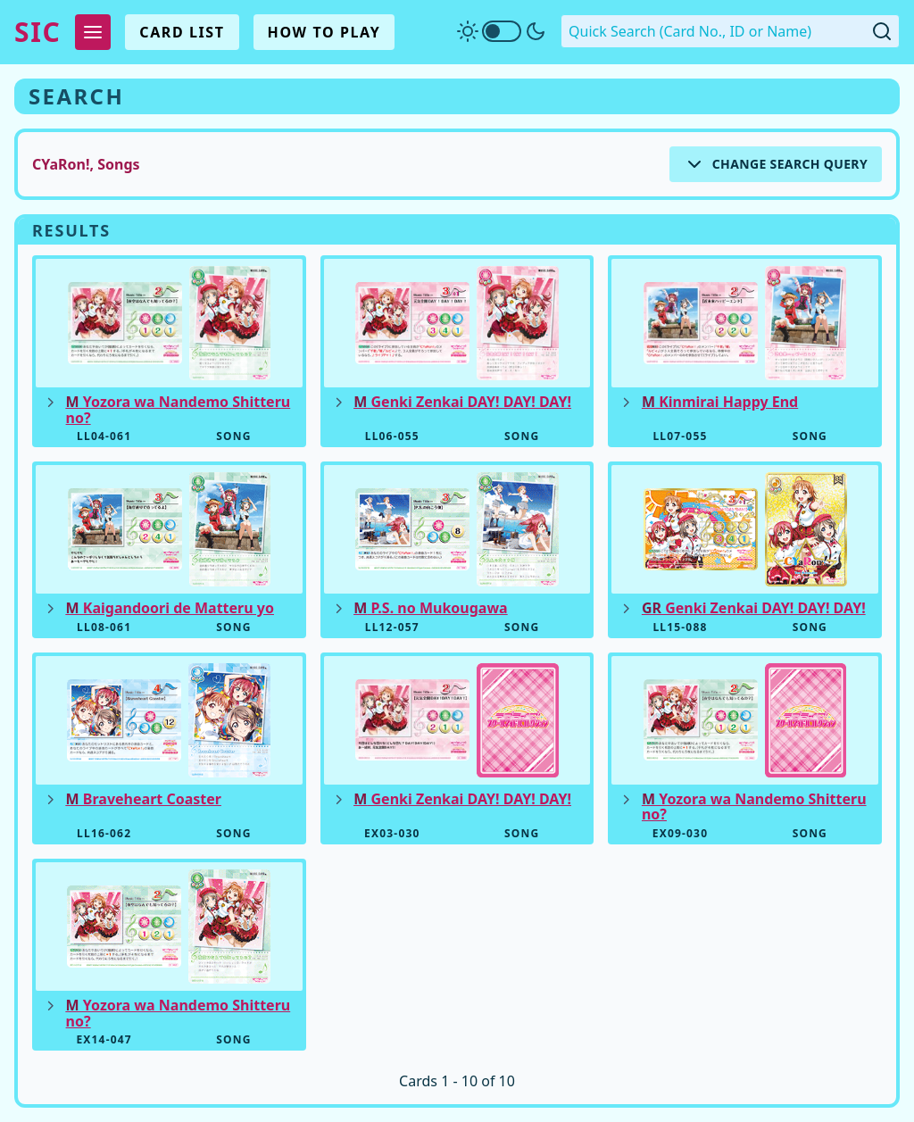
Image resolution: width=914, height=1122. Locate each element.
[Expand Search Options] (775, 164)
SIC (37, 32)
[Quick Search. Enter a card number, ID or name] (730, 31)
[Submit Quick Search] (882, 31)
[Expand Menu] (93, 32)
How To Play (324, 32)
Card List (181, 32)
